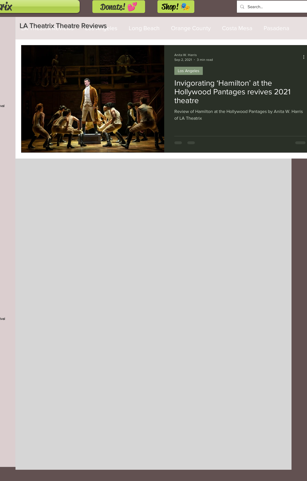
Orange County (191, 28)
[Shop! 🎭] (175, 6)
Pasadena (276, 28)
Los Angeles (188, 70)
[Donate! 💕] (118, 6)
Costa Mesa (237, 28)
